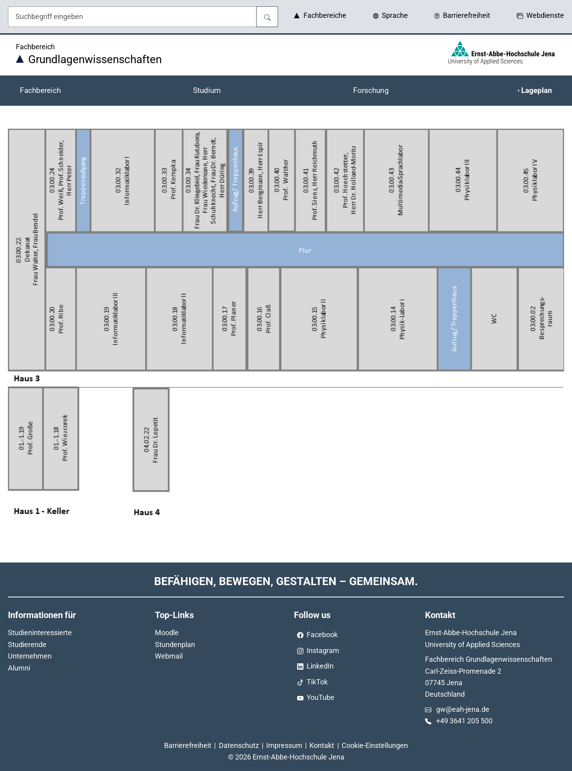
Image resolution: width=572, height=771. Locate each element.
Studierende (27, 644)
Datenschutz (239, 745)
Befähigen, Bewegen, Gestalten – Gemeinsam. (286, 581)
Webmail (169, 656)
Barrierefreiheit (187, 745)
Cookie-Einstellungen (375, 745)
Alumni (19, 668)
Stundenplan (175, 644)
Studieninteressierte (40, 632)
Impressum (284, 745)
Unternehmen (30, 656)
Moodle (167, 632)
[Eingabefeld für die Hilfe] (132, 16)
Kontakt (321, 745)
